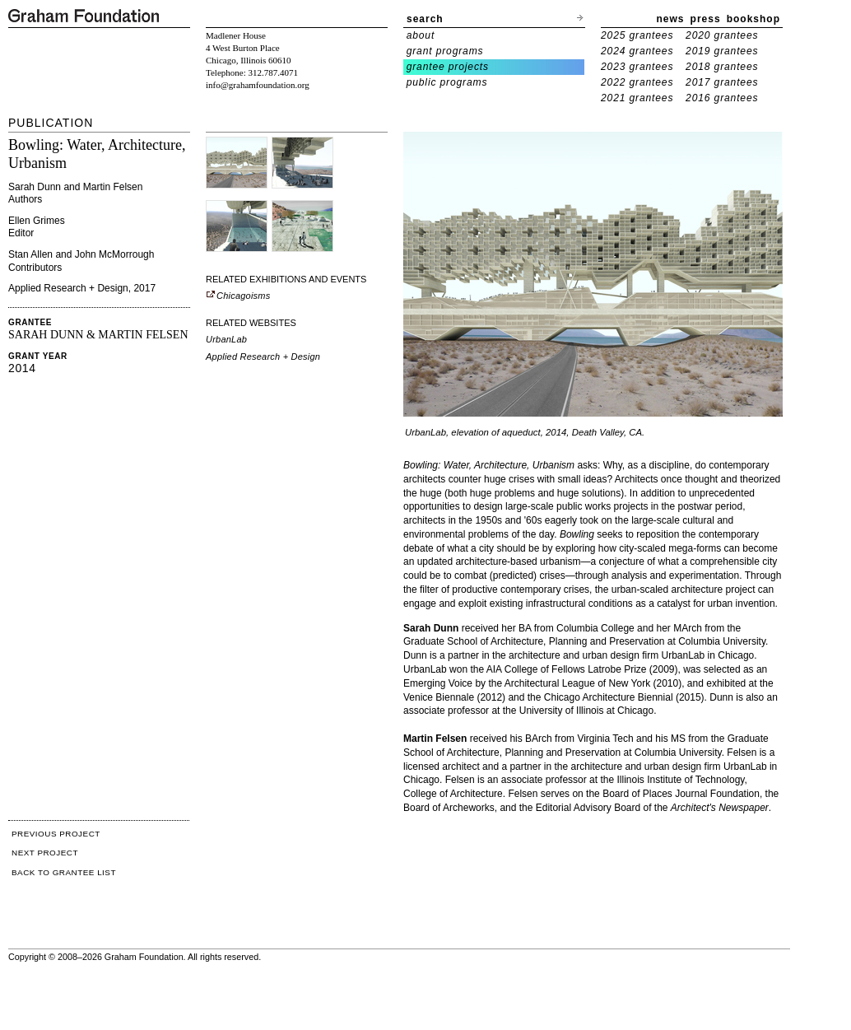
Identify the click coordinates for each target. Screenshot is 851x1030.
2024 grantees (637, 51)
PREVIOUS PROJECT (56, 833)
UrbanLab (226, 339)
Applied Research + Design (263, 356)
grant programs (445, 51)
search (425, 19)
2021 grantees (637, 98)
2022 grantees (637, 82)
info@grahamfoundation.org (257, 85)
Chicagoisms (238, 296)
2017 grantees (722, 82)
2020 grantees (722, 35)
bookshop (753, 19)
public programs (447, 82)
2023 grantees (637, 66)
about (421, 35)
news (671, 19)
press (706, 19)
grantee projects (448, 66)
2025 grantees (637, 35)
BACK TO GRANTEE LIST (64, 872)
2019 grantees (722, 51)
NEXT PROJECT (45, 852)
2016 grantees (722, 98)
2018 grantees (722, 66)
